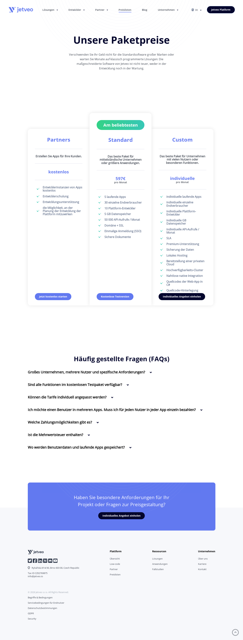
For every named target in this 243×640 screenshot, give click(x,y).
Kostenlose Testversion (115, 296)
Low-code (115, 563)
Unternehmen (166, 9)
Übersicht (115, 558)
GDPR (31, 613)
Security (32, 618)
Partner (99, 9)
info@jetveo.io (35, 576)
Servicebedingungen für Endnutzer (46, 602)
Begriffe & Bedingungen (40, 597)
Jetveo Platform (220, 9)
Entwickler (74, 9)
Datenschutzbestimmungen (42, 608)
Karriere (202, 563)
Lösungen (48, 9)
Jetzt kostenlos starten (53, 296)
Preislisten (125, 9)
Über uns (203, 558)
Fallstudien (158, 569)
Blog (144, 9)
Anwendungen (160, 563)
